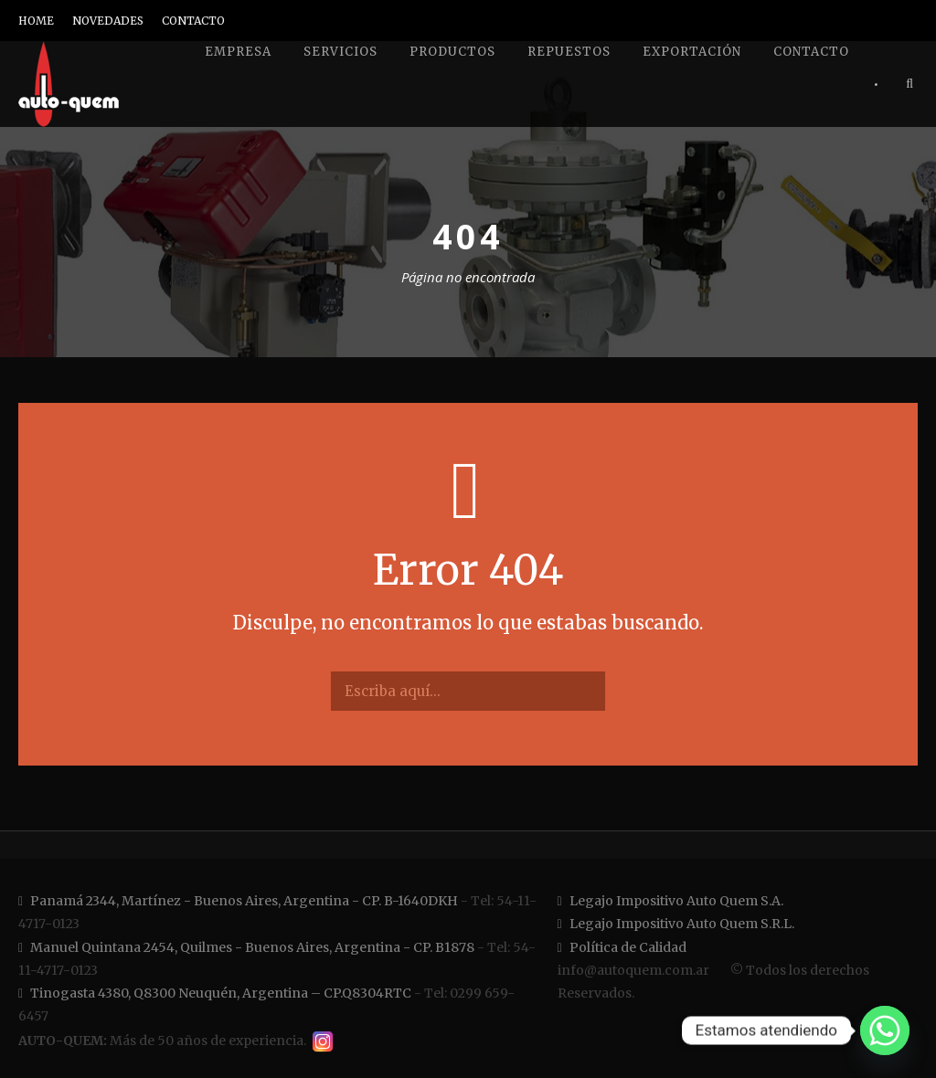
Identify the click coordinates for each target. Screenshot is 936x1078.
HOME (36, 20)
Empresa (238, 51)
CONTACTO (193, 20)
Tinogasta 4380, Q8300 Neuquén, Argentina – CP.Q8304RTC (214, 993)
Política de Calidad (622, 947)
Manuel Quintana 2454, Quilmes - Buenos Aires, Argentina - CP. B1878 (246, 947)
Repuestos (569, 51)
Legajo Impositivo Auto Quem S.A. (670, 901)
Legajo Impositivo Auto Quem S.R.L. (676, 923)
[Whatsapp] (884, 1030)
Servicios (340, 51)
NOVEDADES (108, 20)
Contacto (811, 51)
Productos (452, 51)
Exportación (692, 51)
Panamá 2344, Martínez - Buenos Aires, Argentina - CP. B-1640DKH (238, 901)
